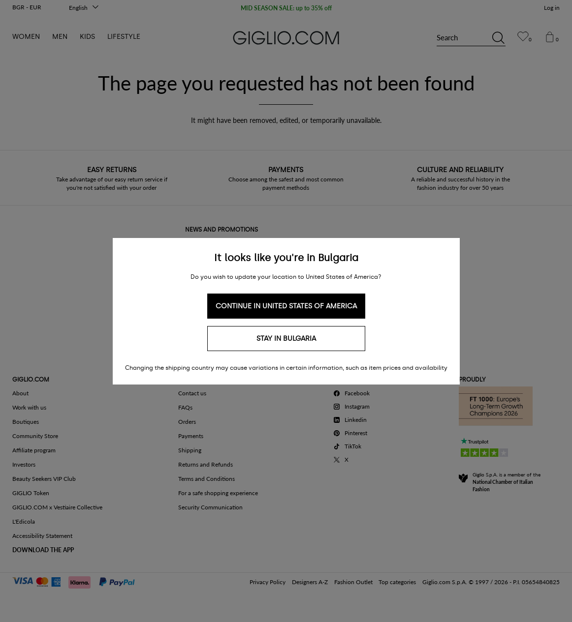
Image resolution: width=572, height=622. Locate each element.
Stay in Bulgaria (286, 338)
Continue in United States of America (286, 306)
